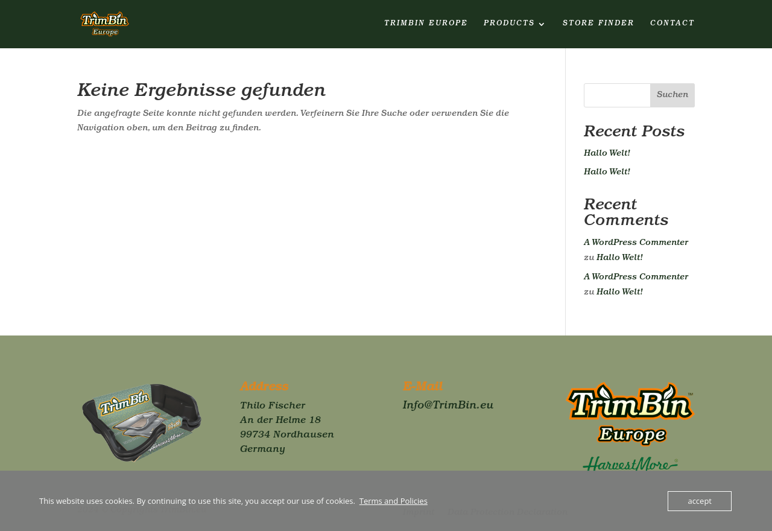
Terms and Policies (393, 500)
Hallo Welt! (607, 154)
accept (700, 500)
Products (509, 24)
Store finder (598, 24)
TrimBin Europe (426, 24)
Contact (672, 24)
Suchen (672, 95)
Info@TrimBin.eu (448, 406)
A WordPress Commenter (636, 243)
